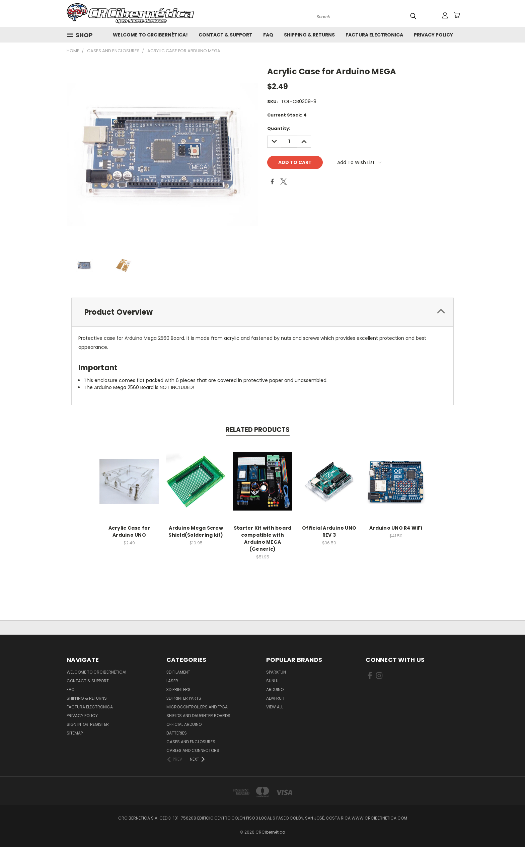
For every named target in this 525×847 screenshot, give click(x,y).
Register (99, 724)
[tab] (262, 312)
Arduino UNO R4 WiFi (395, 528)
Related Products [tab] (258, 429)
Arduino (275, 689)
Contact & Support (225, 34)
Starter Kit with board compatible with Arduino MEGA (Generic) (263, 538)
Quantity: (278, 128)
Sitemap (75, 733)
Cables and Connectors (192, 750)
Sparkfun (276, 672)
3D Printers (178, 689)
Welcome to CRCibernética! (150, 34)
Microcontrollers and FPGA (197, 707)
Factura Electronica (374, 34)
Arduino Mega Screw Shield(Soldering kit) (195, 531)
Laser (172, 681)
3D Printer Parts (183, 698)
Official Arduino (184, 724)
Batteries (176, 733)
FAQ (268, 34)
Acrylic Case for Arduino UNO (129, 531)
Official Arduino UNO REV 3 (329, 531)
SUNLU (272, 681)
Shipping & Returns (309, 34)
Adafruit (275, 698)
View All (274, 707)
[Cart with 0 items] (456, 15)
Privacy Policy (433, 34)
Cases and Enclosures (190, 742)
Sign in (74, 724)
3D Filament (178, 672)
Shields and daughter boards (198, 715)
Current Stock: (287, 115)
